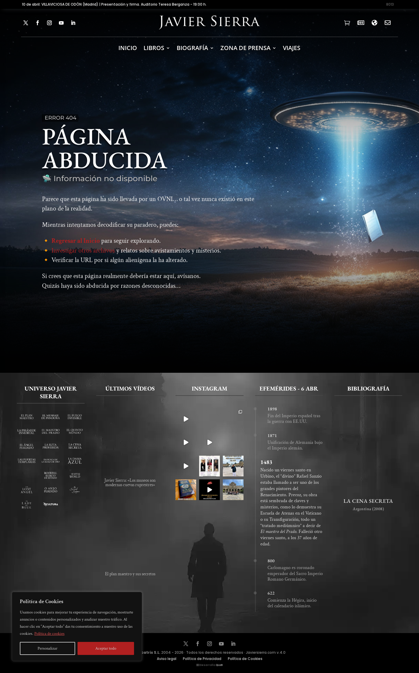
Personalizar (47, 648)
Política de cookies (49, 633)
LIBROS (154, 48)
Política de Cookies (245, 659)
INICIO (127, 48)
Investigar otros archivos (83, 254)
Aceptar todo (105, 648)
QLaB (219, 665)
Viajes (291, 48)
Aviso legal (166, 659)
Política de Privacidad (202, 659)
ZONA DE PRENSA (245, 48)
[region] (77, 626)
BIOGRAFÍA (192, 48)
